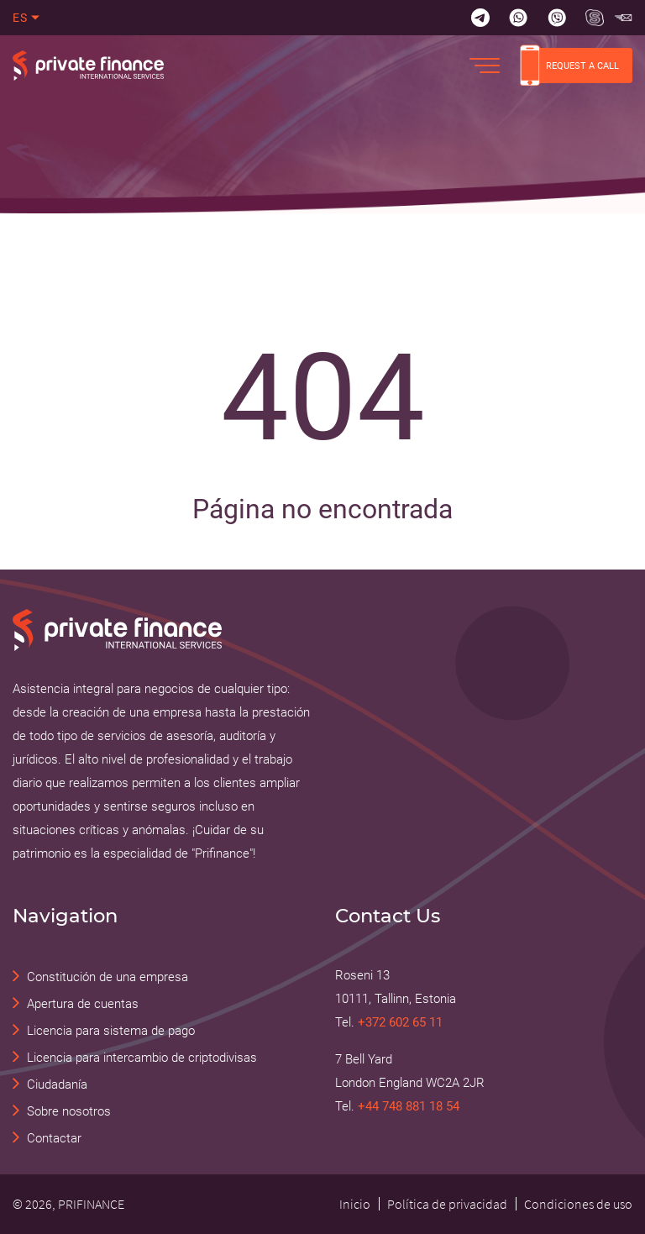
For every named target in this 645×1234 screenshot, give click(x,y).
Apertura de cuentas (83, 1003)
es (21, 17)
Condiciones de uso (578, 1203)
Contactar (54, 1138)
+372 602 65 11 (400, 1022)
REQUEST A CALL (569, 65)
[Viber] (557, 17)
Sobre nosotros (69, 1111)
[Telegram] (480, 17)
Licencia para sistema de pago (111, 1030)
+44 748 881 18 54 (408, 1106)
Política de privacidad (447, 1203)
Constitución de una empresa (107, 977)
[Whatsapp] (518, 17)
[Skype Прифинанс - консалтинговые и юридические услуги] (594, 17)
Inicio (354, 1203)
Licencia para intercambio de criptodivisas (142, 1057)
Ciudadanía (57, 1084)
